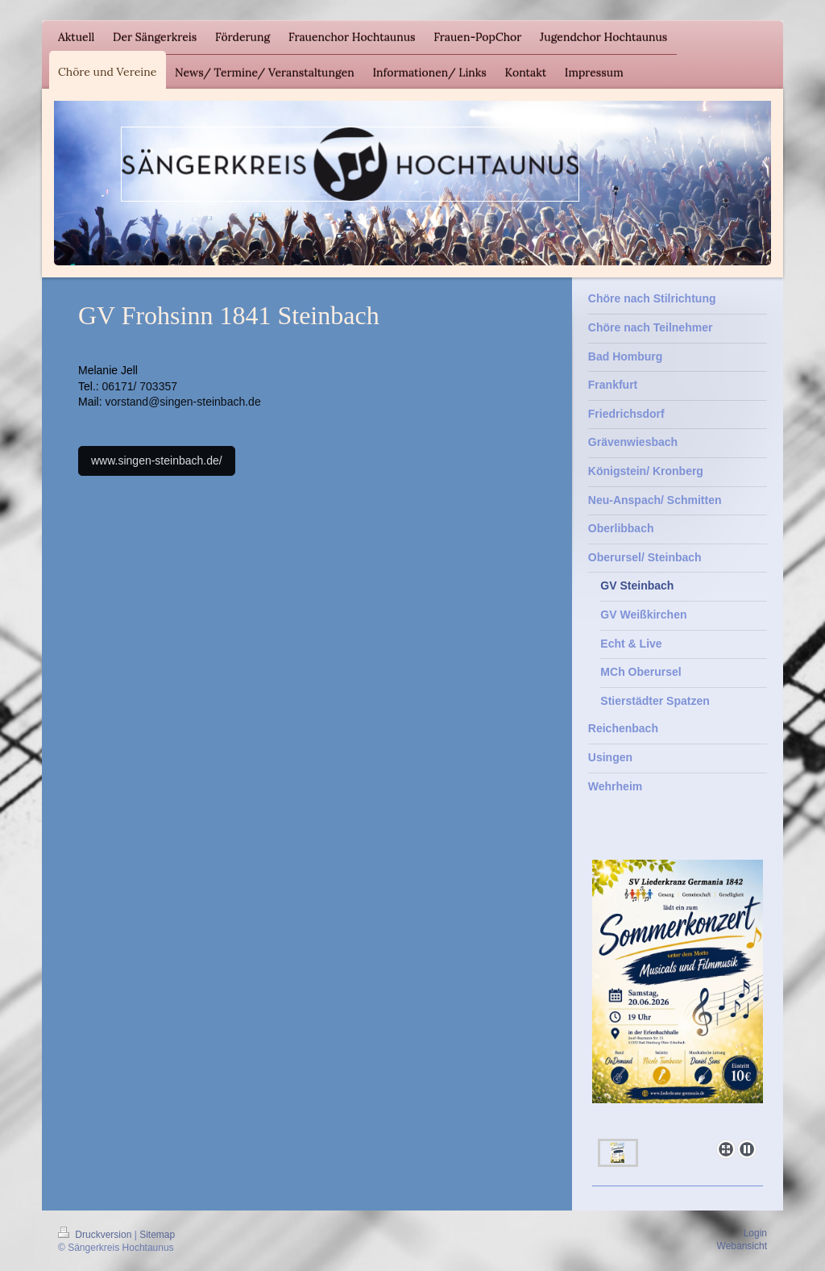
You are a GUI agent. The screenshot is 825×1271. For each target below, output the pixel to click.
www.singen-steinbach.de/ (156, 460)
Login (755, 1233)
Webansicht (742, 1246)
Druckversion (96, 1234)
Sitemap (157, 1234)
